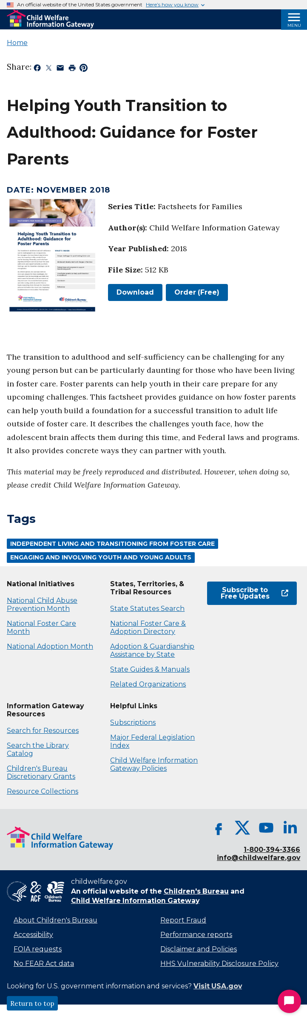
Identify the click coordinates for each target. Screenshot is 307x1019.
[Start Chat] (289, 1001)
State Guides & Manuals (150, 669)
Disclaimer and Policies (198, 949)
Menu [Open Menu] (294, 25)
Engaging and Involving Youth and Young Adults (100, 557)
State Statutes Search (147, 609)
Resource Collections (42, 791)
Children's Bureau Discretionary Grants (41, 772)
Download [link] (131, 292)
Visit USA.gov (217, 986)
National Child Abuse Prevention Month (42, 604)
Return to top (32, 1003)
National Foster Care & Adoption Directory (148, 627)
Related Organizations (148, 684)
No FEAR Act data (44, 963)
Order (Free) (196, 292)
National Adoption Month (50, 646)
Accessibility (33, 935)
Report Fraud (183, 920)
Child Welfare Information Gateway (135, 901)
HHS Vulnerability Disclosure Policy (219, 963)
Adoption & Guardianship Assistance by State (152, 650)
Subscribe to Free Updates (254, 593)
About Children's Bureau (55, 920)
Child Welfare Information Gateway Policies (154, 764)
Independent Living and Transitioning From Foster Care (112, 543)
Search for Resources (43, 731)
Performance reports (196, 935)
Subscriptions (133, 722)
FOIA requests (38, 949)
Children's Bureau (196, 891)
